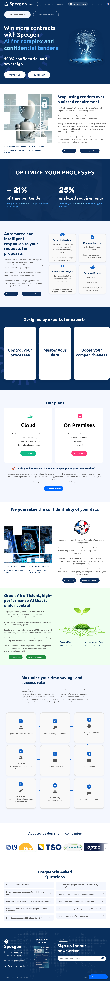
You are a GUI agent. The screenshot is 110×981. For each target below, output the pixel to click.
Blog (92, 4)
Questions (49, 4)
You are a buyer (46, 14)
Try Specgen (39, 75)
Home (31, 4)
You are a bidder (17, 14)
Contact (60, 4)
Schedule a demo (54, 488)
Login (100, 4)
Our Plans (39, 4)
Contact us (14, 75)
